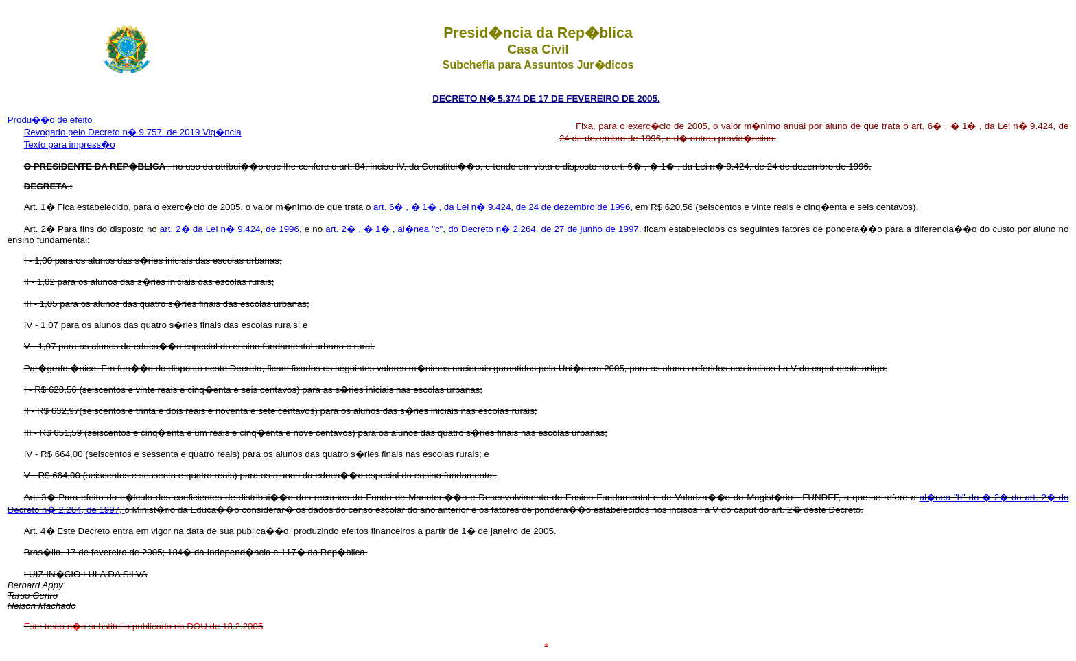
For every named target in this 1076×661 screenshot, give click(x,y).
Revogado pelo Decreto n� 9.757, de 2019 (113, 132)
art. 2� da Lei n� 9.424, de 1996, (232, 229)
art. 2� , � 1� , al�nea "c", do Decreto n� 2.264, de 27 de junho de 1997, (484, 229)
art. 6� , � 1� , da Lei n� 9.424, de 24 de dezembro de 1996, (504, 207)
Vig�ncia (221, 132)
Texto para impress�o (69, 144)
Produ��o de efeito (50, 120)
